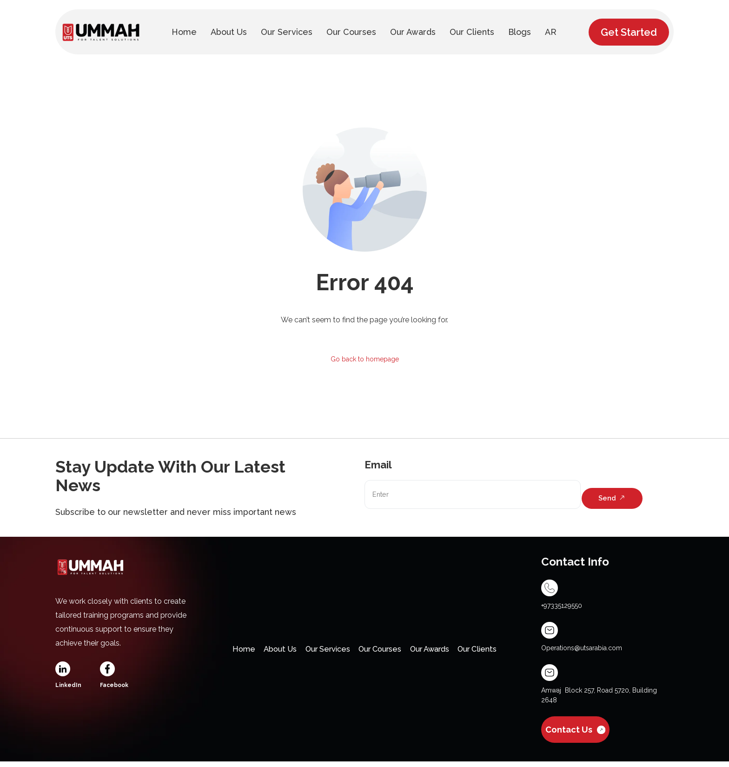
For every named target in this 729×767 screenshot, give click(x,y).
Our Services (319, 653)
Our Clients (496, 653)
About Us (264, 653)
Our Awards (440, 653)
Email (378, 466)
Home (222, 653)
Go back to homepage (365, 359)
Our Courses (381, 653)
